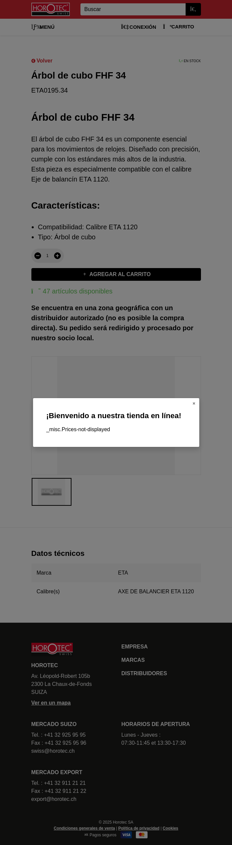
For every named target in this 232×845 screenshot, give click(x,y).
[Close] (194, 403)
